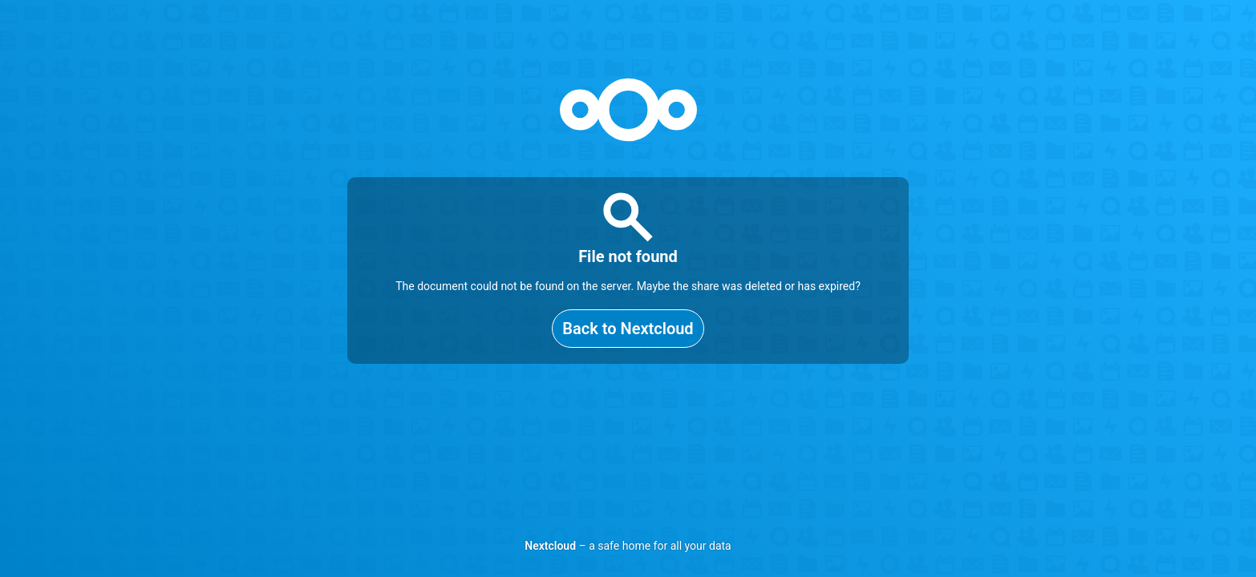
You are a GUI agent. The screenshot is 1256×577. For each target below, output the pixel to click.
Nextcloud (550, 545)
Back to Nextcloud (627, 328)
